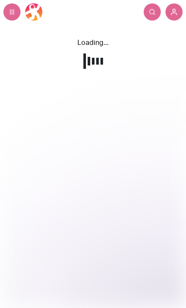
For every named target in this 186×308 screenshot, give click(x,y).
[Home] (33, 12)
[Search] (169, 12)
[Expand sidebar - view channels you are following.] (12, 12)
